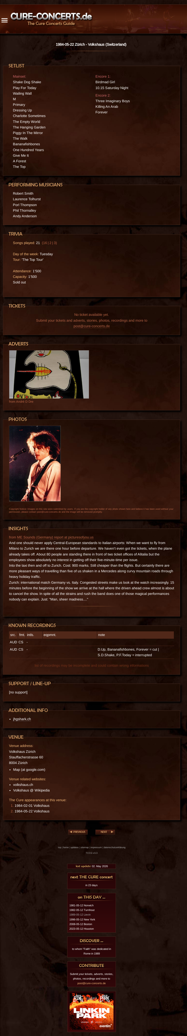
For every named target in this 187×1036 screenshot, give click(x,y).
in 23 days (91, 885)
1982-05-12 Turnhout (81, 910)
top (59, 847)
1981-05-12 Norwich (81, 905)
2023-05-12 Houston (81, 928)
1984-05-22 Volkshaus (32, 811)
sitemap (85, 847)
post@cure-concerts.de (92, 326)
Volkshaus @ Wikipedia (31, 790)
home (66, 847)
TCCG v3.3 (91, 853)
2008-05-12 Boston (80, 924)
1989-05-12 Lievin (80, 914)
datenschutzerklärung (114, 847)
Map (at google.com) (29, 770)
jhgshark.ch (22, 719)
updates (75, 847)
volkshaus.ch (23, 785)
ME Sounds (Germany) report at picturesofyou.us (55, 537)
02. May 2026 (91, 866)
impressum (96, 847)
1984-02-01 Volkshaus (32, 806)
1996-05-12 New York (82, 919)
